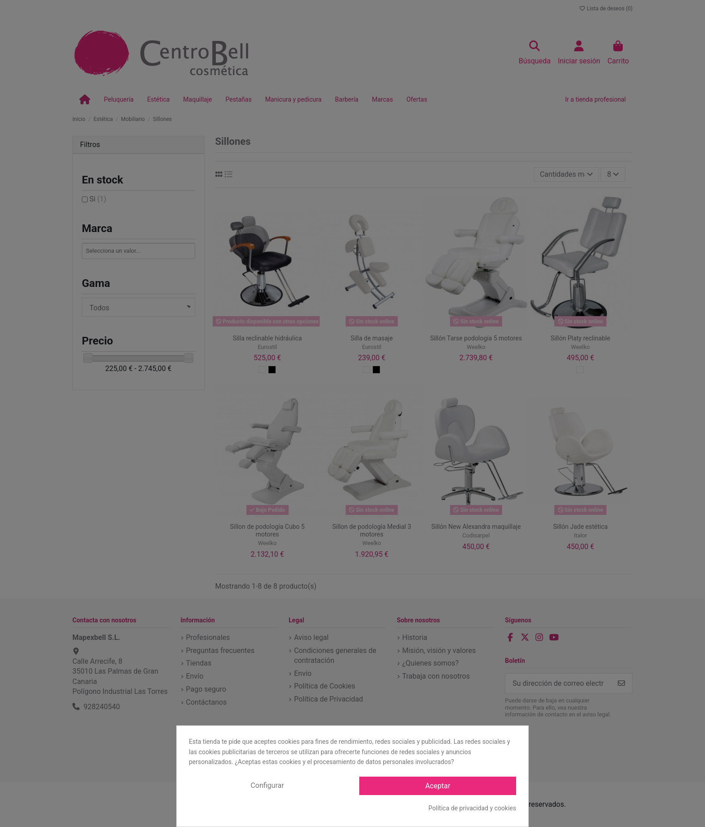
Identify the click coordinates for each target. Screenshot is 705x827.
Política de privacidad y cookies (472, 808)
